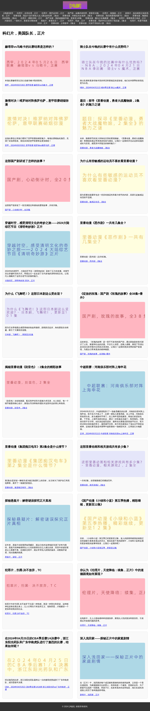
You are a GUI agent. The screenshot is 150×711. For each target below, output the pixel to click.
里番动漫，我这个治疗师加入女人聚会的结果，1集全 (36, 16)
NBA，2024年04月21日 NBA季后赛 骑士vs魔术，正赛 (103, 88)
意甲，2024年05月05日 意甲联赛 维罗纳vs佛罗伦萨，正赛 (30, 145)
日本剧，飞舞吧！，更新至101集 (19, 335)
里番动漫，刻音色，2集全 (16, 408)
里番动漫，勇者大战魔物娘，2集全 (95, 148)
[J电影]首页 (8, 13)
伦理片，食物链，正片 (112, 13)
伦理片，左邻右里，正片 (27, 13)
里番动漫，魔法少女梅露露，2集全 (100, 18)
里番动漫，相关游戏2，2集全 (92, 485)
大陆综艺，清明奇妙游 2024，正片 (20, 281)
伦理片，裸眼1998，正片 (31, 18)
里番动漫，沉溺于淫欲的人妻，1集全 (95, 23)
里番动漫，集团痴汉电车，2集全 (19, 487)
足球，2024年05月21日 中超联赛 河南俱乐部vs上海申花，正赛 (107, 434)
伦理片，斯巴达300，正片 (53, 13)
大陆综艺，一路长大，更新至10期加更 (20, 21)
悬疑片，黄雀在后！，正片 (52, 21)
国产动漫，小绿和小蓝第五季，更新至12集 (98, 548)
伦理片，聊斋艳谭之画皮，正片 (132, 18)
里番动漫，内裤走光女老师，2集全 (77, 16)
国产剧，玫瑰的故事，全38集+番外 (95, 354)
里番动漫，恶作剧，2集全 (91, 261)
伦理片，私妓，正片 (76, 21)
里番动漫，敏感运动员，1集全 (93, 202)
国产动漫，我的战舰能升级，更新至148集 (64, 18)
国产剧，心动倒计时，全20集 (17, 210)
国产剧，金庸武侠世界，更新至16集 (83, 13)
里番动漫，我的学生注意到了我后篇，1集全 (107, 21)
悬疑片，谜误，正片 (13, 557)
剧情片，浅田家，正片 (89, 695)
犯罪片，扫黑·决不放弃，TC (17, 613)
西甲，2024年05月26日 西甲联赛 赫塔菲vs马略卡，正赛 (29, 85)
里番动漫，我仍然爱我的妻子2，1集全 (112, 16)
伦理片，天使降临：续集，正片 (93, 625)
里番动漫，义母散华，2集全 (63, 23)
